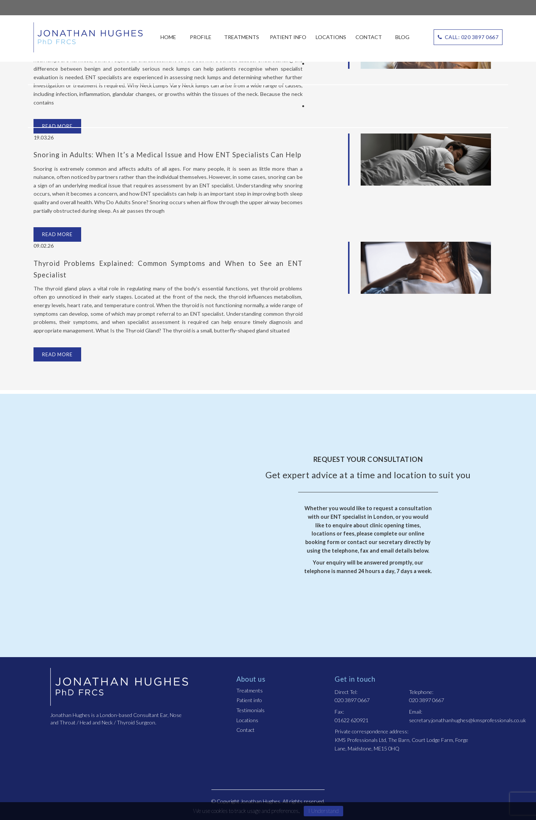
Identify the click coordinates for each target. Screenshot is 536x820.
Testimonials (250, 710)
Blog (402, 37)
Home (168, 37)
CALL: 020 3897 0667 (468, 37)
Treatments (241, 37)
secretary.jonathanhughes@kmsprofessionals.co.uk (467, 720)
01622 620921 (351, 720)
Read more (57, 234)
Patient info (288, 37)
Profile (200, 37)
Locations (331, 37)
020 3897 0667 (352, 700)
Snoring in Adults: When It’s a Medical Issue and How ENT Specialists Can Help (168, 155)
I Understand (323, 810)
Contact (368, 37)
